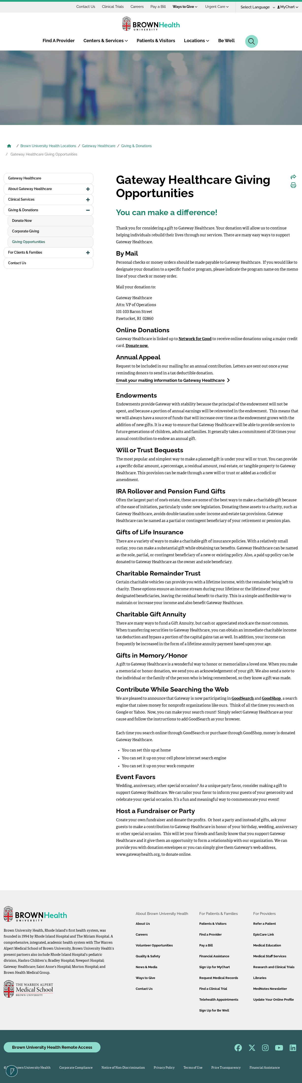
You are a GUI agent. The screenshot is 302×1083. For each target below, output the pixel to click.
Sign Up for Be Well (214, 1010)
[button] (88, 189)
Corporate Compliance (76, 1067)
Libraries (259, 978)
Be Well (226, 40)
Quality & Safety (148, 956)
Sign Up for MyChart (214, 967)
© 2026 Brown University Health (27, 1067)
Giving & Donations (136, 146)
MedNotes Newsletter (270, 989)
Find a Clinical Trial (213, 989)
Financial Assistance (214, 956)
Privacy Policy (164, 1067)
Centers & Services (106, 40)
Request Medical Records (218, 978)
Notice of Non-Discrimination (123, 1067)
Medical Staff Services (269, 956)
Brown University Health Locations (48, 146)
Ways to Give (185, 7)
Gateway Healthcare (98, 146)
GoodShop (271, 699)
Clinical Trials (113, 6)
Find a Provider (210, 934)
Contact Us (85, 6)
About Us (143, 924)
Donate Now (22, 221)
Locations (196, 40)
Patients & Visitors (156, 40)
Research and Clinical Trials (273, 967)
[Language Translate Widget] (256, 7)
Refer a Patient (264, 924)
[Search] (252, 41)
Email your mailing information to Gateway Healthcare (173, 380)
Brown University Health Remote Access (52, 1047)
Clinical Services (21, 199)
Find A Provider (59, 40)
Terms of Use (193, 1067)
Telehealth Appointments (218, 999)
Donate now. (137, 346)
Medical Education (267, 945)
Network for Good (195, 339)
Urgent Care (217, 7)
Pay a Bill (158, 6)
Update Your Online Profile (273, 999)
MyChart (287, 7)
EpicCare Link (263, 934)
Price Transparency (226, 1067)
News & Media (146, 967)
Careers (137, 6)
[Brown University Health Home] (9, 146)
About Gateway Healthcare (30, 189)
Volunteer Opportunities (154, 945)
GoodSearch (243, 699)
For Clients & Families (25, 252)
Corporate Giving (25, 231)
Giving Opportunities (28, 242)
